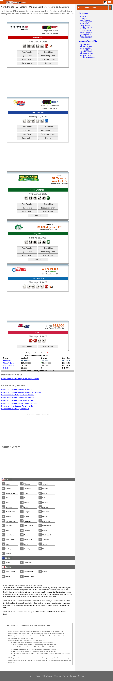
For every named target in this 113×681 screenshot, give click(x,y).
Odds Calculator (85, 34)
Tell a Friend (47, 676)
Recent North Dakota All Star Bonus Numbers (18, 400)
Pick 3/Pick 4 (84, 29)
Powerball (7, 360)
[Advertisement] (37, 82)
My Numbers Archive (87, 57)
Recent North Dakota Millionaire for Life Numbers (19, 403)
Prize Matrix (27, 63)
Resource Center (86, 38)
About (38, 676)
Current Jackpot (85, 31)
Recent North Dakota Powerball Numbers (16, 389)
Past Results (27, 52)
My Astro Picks (85, 45)
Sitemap (57, 676)
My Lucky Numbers (87, 53)
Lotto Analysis (85, 20)
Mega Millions (8, 363)
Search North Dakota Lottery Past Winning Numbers (20, 379)
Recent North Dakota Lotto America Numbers (17, 397)
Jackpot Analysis (48, 59)
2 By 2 (5, 368)
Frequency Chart (48, 56)
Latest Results (85, 25)
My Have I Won (85, 55)
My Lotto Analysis (86, 52)
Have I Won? (27, 59)
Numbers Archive (86, 27)
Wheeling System (86, 22)
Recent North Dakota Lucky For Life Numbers (18, 406)
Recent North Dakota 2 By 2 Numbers (15, 409)
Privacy (73, 676)
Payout (48, 63)
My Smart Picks (85, 48)
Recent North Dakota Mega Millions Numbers (17, 395)
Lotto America (8, 366)
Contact (81, 676)
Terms (65, 676)
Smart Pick (48, 52)
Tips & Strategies (86, 36)
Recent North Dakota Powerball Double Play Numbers (21, 392)
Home (31, 676)
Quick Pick (27, 56)
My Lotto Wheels (86, 46)
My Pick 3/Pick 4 (86, 50)
